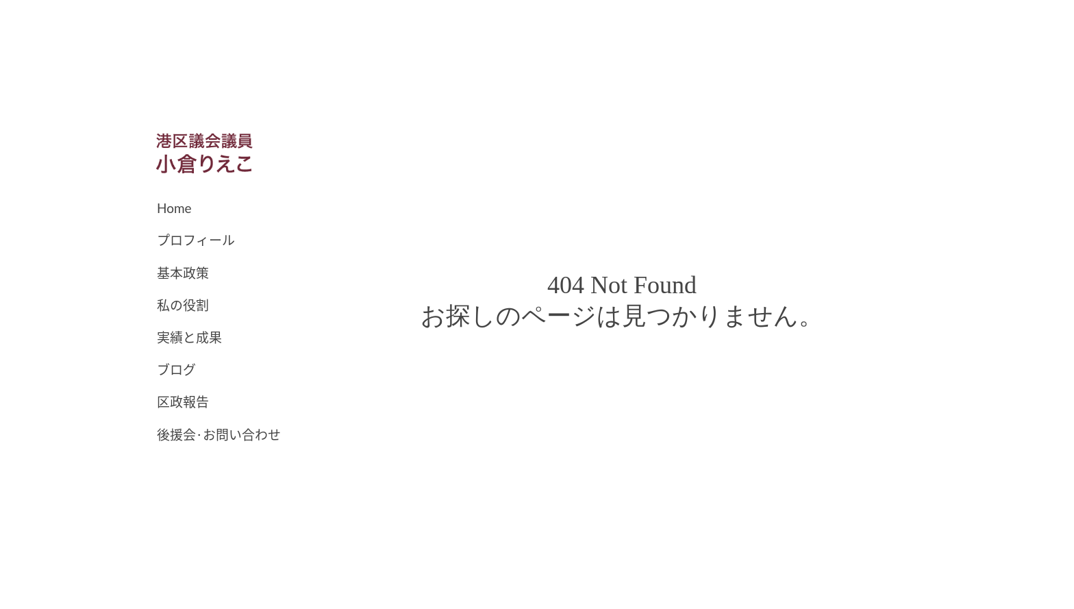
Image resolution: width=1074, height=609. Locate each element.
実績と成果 (189, 337)
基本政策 (183, 273)
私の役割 (183, 305)
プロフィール (196, 240)
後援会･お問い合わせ (219, 435)
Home (174, 208)
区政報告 (183, 402)
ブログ (176, 369)
